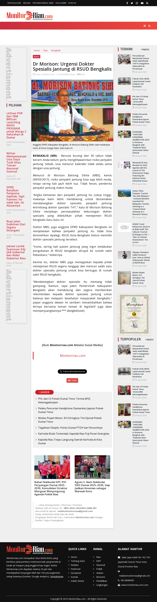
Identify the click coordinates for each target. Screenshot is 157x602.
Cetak (72, 380)
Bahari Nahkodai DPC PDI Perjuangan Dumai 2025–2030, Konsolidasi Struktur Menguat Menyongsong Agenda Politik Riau (50, 488)
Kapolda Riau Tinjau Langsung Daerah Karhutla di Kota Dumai (70, 441)
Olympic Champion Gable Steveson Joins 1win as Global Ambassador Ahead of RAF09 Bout (141, 257)
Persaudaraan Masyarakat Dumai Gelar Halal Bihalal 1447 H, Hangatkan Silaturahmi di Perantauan (140, 62)
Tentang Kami (14, 3)
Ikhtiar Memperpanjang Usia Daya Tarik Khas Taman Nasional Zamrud (17, 162)
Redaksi (27, 3)
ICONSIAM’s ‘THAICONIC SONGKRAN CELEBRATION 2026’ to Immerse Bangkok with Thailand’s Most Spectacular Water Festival (140, 142)
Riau (45, 50)
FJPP (37, 34)
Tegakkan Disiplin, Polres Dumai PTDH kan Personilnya (70, 427)
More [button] (37, 41)
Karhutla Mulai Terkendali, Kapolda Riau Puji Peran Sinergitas (73, 433)
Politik (66, 34)
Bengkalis (56, 50)
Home (11, 34)
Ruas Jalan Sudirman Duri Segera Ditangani (15, 225)
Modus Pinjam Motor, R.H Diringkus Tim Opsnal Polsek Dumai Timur (70, 419)
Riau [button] (24, 34)
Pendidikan (113, 34)
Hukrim (80, 34)
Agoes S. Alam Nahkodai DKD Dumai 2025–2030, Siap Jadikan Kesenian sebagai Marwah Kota (92, 486)
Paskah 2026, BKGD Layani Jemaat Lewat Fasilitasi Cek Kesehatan (141, 82)
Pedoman (75, 568)
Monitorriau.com (73, 355)
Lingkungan (133, 34)
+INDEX (145, 49)
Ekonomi (95, 34)
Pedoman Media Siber (43, 3)
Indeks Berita (77, 580)
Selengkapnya (56, 576)
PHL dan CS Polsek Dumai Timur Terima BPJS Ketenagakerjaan (64, 400)
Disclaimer (61, 3)
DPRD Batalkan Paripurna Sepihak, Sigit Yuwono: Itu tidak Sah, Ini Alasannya (15, 196)
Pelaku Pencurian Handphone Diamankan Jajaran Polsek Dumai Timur (70, 410)
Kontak (72, 3)
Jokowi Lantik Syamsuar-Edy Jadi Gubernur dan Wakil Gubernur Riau (16, 252)
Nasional (50, 34)
